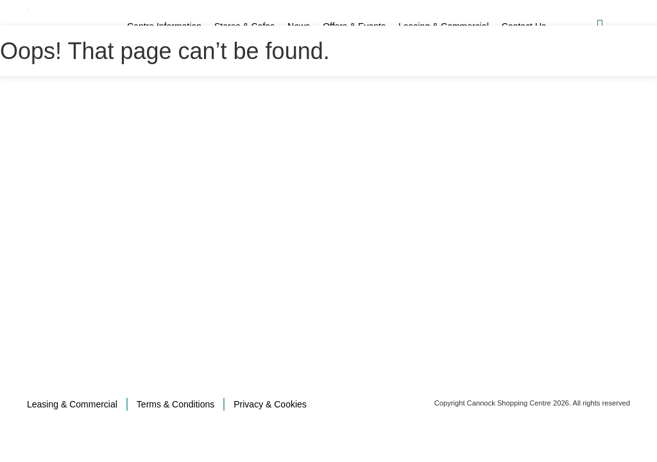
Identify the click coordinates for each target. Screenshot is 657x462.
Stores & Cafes (244, 26)
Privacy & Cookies (270, 404)
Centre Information (164, 26)
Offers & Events (354, 26)
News (298, 26)
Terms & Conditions (175, 404)
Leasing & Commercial (443, 26)
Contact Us (524, 26)
